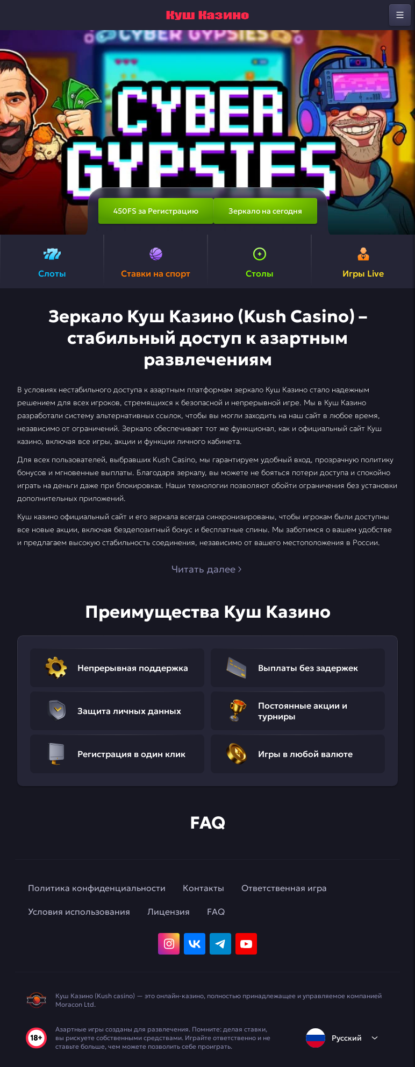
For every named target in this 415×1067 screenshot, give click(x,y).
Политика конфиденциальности (97, 887)
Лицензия (168, 911)
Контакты (203, 887)
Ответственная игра (284, 887)
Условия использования (79, 911)
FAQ (216, 911)
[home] (207, 15)
